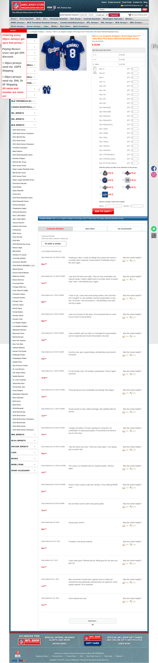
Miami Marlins (17, 151)
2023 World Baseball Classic (23, 155)
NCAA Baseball (26, 19)
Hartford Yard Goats (20, 226)
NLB (38, 19)
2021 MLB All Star (19, 137)
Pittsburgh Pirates (19, 355)
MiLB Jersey (17, 233)
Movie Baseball (18, 397)
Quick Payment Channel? (69, 15)
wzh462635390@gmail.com (133, 5)
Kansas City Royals (19, 351)
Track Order (127, 2)
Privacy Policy (71, 656)
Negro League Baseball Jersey (23, 169)
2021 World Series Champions (23, 144)
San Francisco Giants (20, 365)
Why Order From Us (94, 656)
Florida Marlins (18, 312)
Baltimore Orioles (19, 276)
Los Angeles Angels (19, 323)
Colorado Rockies (19, 298)
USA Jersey (75, 19)
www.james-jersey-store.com (98, 660)
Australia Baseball (92, 19)
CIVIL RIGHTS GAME (20, 290)
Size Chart (90, 229)
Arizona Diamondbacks (21, 273)
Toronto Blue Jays (19, 387)
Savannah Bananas (19, 212)
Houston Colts (17, 319)
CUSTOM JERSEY (19, 258)
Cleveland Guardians (20, 148)
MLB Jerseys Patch (19, 165)
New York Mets (18, 344)
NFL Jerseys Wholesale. (70, 660)
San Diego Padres (19, 372)
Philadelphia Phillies (20, 358)
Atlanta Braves (18, 269)
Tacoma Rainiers (18, 223)
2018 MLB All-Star (19, 412)
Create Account (114, 2)
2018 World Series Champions (23, 419)
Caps (46, 26)
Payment (119, 656)
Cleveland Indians (19, 294)
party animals (17, 237)
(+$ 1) (106, 173)
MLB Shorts (17, 405)
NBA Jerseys (135, 22)
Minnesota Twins (18, 333)
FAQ (81, 656)
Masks (54, 26)
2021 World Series (19, 140)
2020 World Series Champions (23, 133)
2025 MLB (16, 240)
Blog (145, 2)
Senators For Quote (20, 255)
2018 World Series (19, 415)
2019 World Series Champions (23, 430)
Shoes (13, 19)
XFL (45, 19)
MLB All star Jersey (19, 162)
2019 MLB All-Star (19, 422)
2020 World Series (19, 130)
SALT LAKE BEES (19, 215)
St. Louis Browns (18, 369)
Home (104, 2)
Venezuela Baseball (58, 19)
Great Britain (17, 187)
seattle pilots (17, 362)
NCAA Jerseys (17, 26)
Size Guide (108, 656)
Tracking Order (57, 656)
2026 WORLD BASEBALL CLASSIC (25, 265)
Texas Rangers (18, 390)
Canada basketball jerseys (72, 22)
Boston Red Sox (18, 280)
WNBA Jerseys (17, 22)
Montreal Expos (18, 337)
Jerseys (48, 32)
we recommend (124, 229)
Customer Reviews (55, 229)
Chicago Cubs (17, 301)
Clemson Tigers (18, 305)
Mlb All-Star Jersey (19, 173)
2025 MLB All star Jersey (21, 244)
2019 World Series (19, 426)
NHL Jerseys (106, 22)
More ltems (65, 26)
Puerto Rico (17, 194)
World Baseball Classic (21, 201)
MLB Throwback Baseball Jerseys (42, 22)
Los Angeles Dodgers (37, 32)
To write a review (53, 244)
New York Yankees (19, 340)
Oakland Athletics (19, 347)
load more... (92, 621)
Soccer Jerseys (33, 26)
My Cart (139, 15)
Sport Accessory (80, 26)
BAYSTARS (17, 251)
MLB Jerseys (121, 22)
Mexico (128, 19)
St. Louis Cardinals (19, 380)
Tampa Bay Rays (18, 383)
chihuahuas (17, 230)
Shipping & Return (42, 656)
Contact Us (137, 2)
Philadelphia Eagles (20, 208)
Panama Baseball (19, 205)
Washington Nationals (112, 19)
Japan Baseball (18, 190)
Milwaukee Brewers (19, 330)
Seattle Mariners (18, 376)
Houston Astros (18, 315)
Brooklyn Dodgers (19, 158)
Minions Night (17, 248)
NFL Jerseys (92, 22)
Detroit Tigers (17, 308)
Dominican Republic (20, 183)
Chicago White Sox (19, 287)
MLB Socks (17, 401)
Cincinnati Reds (18, 283)
